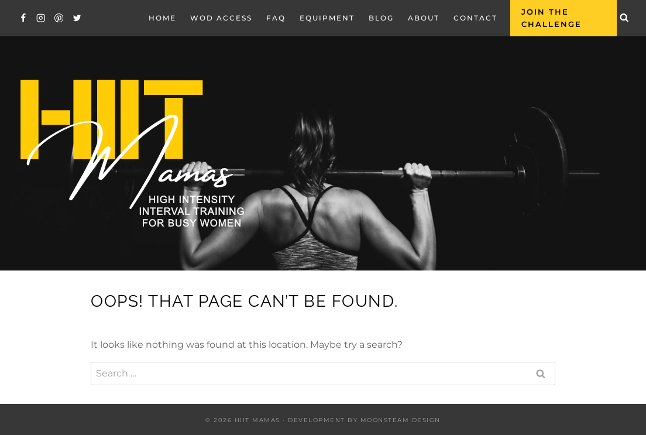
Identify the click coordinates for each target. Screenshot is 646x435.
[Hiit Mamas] (131, 153)
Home (162, 17)
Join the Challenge (551, 18)
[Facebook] (23, 18)
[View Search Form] (624, 18)
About (423, 17)
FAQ (276, 17)
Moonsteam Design (400, 420)
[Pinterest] (59, 18)
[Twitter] (77, 18)
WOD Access (221, 17)
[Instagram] (41, 18)
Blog (381, 17)
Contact (475, 17)
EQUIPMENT (327, 17)
